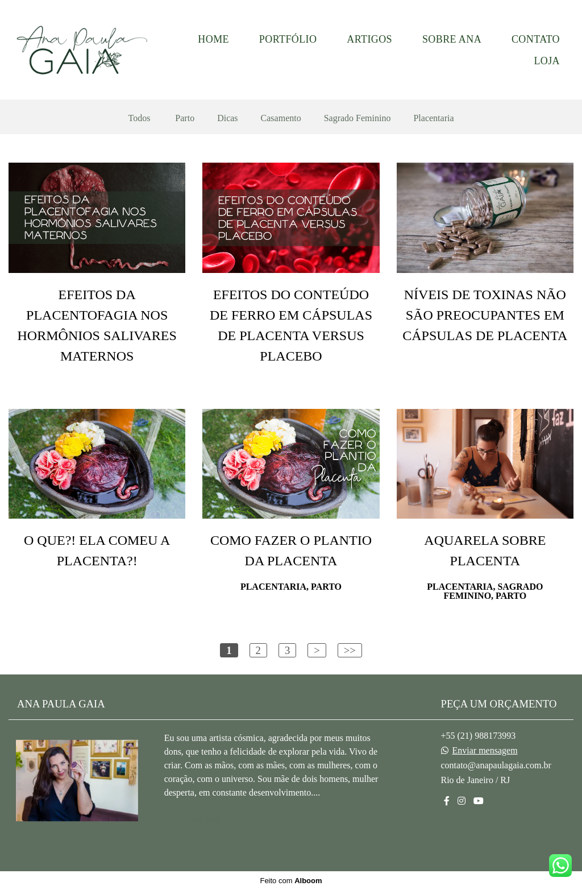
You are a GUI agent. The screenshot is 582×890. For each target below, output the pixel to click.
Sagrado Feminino (357, 118)
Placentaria (433, 118)
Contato (473, 839)
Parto (184, 118)
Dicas (227, 118)
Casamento (281, 118)
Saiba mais (202, 818)
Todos (139, 118)
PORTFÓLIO (288, 39)
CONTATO (536, 39)
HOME (213, 39)
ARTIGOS (369, 39)
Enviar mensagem (485, 750)
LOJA (547, 61)
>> (350, 650)
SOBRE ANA (451, 39)
